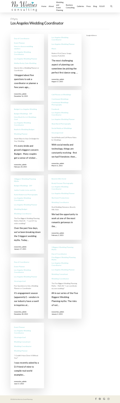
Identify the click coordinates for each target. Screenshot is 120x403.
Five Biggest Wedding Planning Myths (64, 267)
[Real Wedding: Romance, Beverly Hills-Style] (65, 215)
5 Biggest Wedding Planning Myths (25, 184)
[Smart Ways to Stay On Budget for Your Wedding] (27, 142)
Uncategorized (57, 141)
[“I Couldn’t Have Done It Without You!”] (27, 359)
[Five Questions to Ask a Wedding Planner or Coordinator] (27, 292)
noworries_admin (20, 94)
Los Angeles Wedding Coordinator (22, 53)
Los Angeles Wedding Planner (25, 59)
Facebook (55, 118)
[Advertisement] (97, 74)
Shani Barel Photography (61, 132)
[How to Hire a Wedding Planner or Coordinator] (27, 67)
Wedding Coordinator (60, 211)
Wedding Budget (20, 213)
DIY (30, 118)
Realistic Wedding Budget (24, 133)
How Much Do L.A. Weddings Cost (25, 122)
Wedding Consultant (60, 283)
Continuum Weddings (60, 107)
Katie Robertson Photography (26, 199)
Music (54, 49)
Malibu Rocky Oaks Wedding (25, 63)
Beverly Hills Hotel (59, 187)
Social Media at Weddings (62, 137)
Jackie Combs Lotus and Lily (25, 194)
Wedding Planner (21, 138)
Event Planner (19, 43)
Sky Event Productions (60, 206)
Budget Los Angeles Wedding (25, 113)
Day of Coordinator (21, 38)
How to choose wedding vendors (23, 47)
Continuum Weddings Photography (60, 112)
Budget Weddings (21, 118)
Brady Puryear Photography (62, 192)
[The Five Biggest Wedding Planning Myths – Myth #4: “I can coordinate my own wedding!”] (65, 289)
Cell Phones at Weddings (61, 103)
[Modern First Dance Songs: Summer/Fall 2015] (65, 60)
